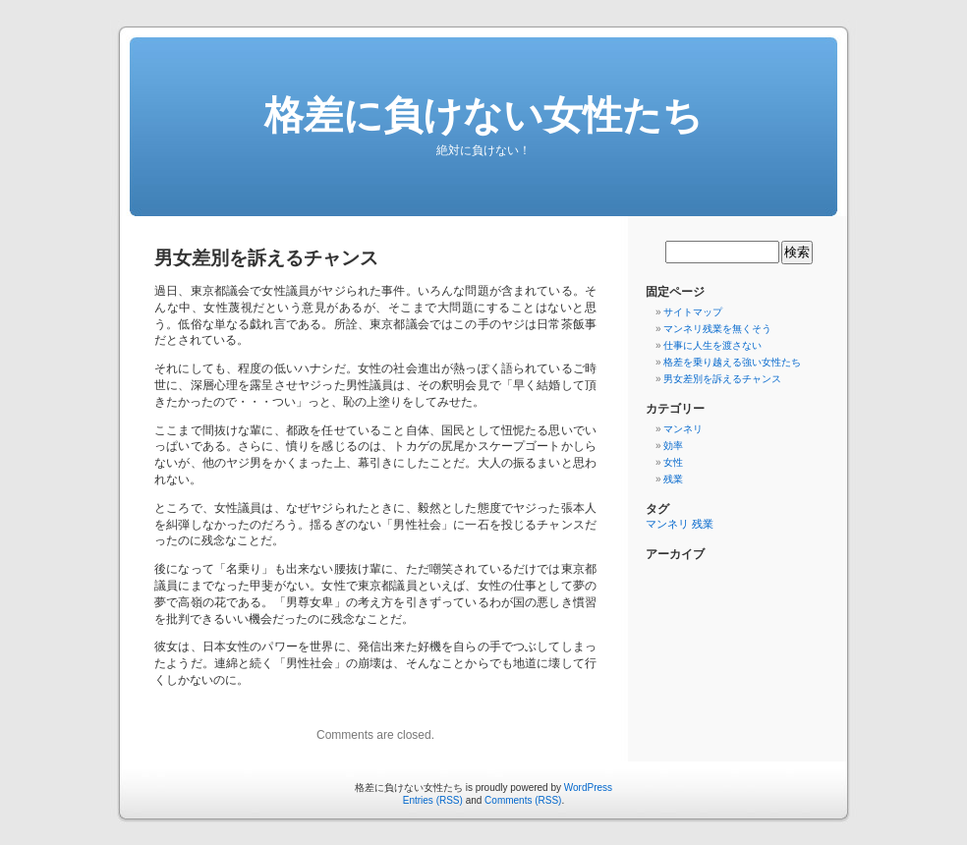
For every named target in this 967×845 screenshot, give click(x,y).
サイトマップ (692, 312)
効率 (673, 445)
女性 (673, 462)
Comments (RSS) (522, 800)
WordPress (588, 787)
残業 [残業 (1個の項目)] (702, 524)
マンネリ (683, 428)
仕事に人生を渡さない (712, 345)
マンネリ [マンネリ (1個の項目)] (667, 524)
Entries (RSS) (433, 800)
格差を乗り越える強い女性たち (732, 362)
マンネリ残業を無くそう (717, 328)
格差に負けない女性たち (483, 115)
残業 (673, 479)
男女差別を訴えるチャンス (722, 378)
